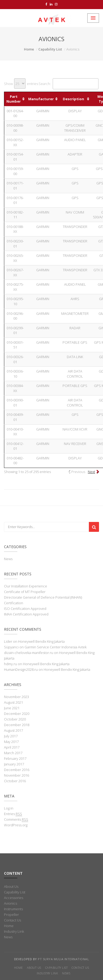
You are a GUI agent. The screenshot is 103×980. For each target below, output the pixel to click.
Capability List (50, 49)
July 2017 (11, 736)
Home (29, 49)
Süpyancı (11, 647)
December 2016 (16, 769)
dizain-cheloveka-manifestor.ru (28, 652)
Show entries (21, 83)
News (8, 558)
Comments (16, 819)
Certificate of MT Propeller (25, 591)
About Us (11, 886)
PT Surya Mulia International (63, 959)
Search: (68, 83)
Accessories (13, 897)
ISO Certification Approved (25, 608)
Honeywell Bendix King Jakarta (41, 641)
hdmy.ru (10, 663)
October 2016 (15, 780)
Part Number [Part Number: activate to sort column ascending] (13, 99)
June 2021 (11, 708)
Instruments (13, 909)
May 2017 (11, 741)
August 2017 (13, 730)
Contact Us (12, 920)
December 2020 (16, 713)
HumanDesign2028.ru (21, 669)
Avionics (10, 903)
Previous (78, 471)
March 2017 (13, 752)
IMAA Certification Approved (26, 614)
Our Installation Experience (25, 586)
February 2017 (15, 758)
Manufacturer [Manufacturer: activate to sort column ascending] (41, 98)
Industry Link (14, 931)
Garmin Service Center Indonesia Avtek (55, 647)
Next (91, 471)
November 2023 (16, 696)
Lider (8, 641)
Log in (8, 808)
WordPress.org (15, 825)
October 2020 (15, 719)
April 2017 (11, 747)
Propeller (11, 914)
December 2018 (16, 724)
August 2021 (13, 702)
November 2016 (16, 775)
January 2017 (14, 764)
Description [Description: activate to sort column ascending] (73, 98)
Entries (13, 813)
